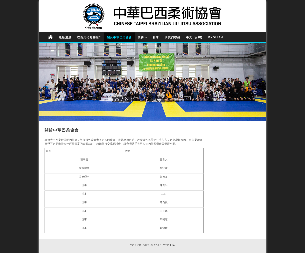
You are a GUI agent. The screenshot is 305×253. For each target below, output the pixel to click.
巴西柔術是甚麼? (89, 37)
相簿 (156, 37)
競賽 (142, 37)
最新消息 (65, 37)
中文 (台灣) (194, 37)
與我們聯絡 (172, 37)
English (215, 37)
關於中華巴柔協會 (119, 37)
